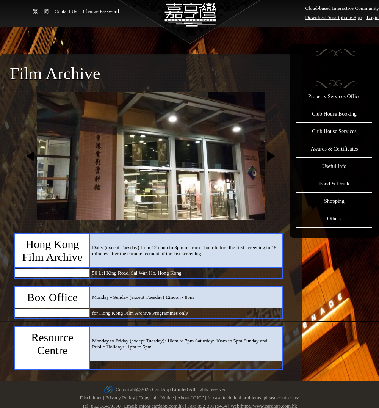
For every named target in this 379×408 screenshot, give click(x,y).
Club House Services (334, 131)
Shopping (334, 201)
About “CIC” (190, 397)
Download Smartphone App (333, 17)
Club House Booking (334, 114)
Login (372, 17)
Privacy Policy (120, 397)
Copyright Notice (156, 397)
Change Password (101, 11)
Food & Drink (334, 184)
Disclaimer (91, 397)
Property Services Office (334, 96)
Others (334, 218)
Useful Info (334, 166)
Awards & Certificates (334, 149)
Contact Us (66, 11)
